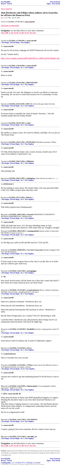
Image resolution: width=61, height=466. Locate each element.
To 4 (22, 421)
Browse (3, 4)
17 (2, 365)
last (34, 33)
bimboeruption (32, 386)
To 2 (22, 84)
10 (2, 214)
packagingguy (32, 271)
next (31, 33)
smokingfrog (30, 178)
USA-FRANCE (32, 419)
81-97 (27, 33)
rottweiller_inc (32, 436)
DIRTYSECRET (32, 83)
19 (2, 419)
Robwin (28, 197)
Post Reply (5, 42)
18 (2, 386)
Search (9, 4)
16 (2, 348)
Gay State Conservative (35, 250)
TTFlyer (30, 365)
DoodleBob (31, 329)
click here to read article (10, 26)
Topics (49, 4)
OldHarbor (30, 161)
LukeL (28, 123)
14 (2, 290)
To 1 (22, 67)
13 (2, 271)
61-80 (21, 33)
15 (2, 329)
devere (29, 348)
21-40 (11, 33)
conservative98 (31, 41)
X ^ (2, 18)
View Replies (25, 42)
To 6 (22, 199)
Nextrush (30, 214)
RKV (28, 104)
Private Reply (15, 42)
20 (2, 436)
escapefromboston (33, 290)
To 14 (22, 369)
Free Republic (6, 2)
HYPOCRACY (31, 142)
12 (2, 250)
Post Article (56, 4)
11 (1, 231)
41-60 (16, 33)
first (2, 33)
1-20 (6, 33)
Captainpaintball (33, 231)
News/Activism (55, 2)
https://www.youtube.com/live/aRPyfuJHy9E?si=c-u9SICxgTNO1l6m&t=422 (30, 58)
